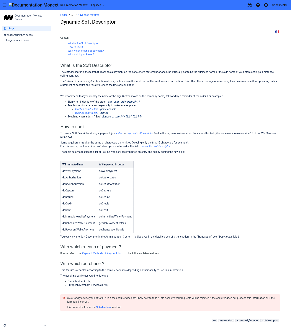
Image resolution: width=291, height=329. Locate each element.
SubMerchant (104, 307)
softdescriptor (269, 320)
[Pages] (26, 28)
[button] (4, 5)
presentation (226, 320)
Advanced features (88, 14)
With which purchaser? (81, 54)
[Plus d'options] (281, 15)
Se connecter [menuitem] (279, 5)
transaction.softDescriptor (155, 146)
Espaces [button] (96, 5)
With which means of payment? (86, 50)
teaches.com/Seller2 (86, 112)
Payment (87, 253)
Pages (64, 14)
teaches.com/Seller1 (86, 109)
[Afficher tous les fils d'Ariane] (72, 15)
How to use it (75, 47)
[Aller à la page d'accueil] (48, 5)
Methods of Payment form (108, 253)
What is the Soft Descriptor (83, 43)
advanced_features (247, 320)
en (214, 320)
